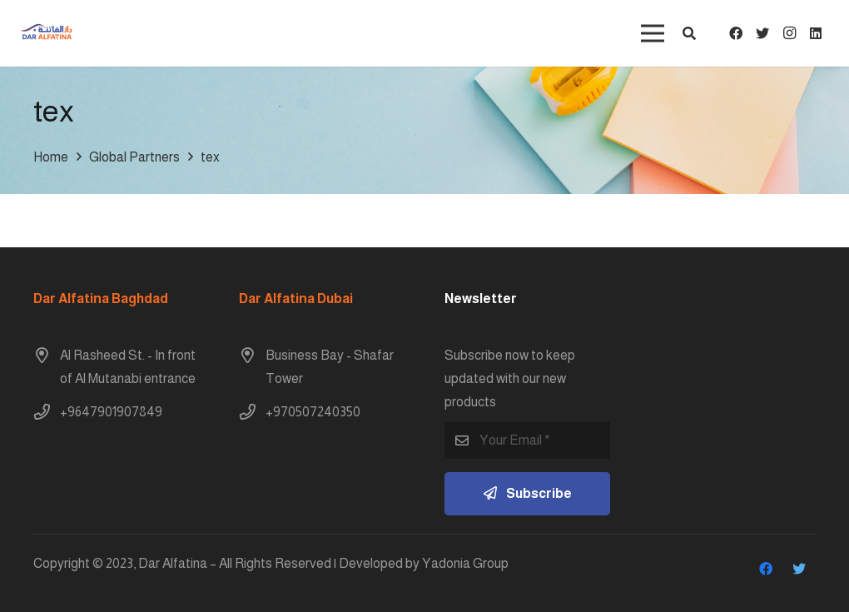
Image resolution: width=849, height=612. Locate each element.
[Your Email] (527, 441)
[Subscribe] (527, 493)
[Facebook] (735, 33)
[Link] (46, 33)
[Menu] (652, 33)
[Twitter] (762, 33)
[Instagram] (789, 33)
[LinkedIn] (815, 33)
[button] (688, 33)
